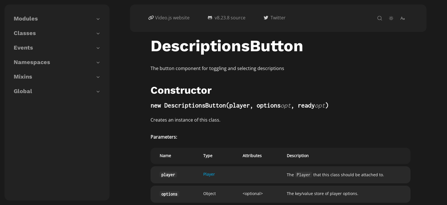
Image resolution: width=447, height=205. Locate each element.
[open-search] (379, 18)
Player (209, 174)
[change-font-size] (402, 18)
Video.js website (172, 18)
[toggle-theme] (391, 18)
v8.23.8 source (230, 18)
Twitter (278, 18)
